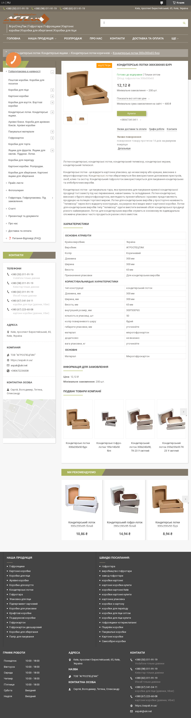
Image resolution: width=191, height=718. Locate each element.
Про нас (96, 38)
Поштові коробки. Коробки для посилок (26, 82)
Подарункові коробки (22, 617)
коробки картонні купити (117, 594)
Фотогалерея (16, 190)
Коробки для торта (19, 144)
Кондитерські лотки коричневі (90, 53)
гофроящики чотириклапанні (119, 622)
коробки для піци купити (116, 617)
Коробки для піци (18, 89)
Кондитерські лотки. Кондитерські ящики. (41, 53)
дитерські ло (101, 175)
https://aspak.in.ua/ (22, 360)
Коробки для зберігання (23, 631)
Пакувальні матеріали (21, 131)
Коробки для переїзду (21, 160)
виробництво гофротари (117, 571)
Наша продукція (40, 38)
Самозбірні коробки (114, 641)
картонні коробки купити (117, 585)
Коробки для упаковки (22, 608)
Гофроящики (17, 566)
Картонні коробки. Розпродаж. (25, 166)
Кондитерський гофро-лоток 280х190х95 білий (124, 524)
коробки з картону (113, 603)
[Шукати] (184, 23)
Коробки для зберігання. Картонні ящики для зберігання (28, 174)
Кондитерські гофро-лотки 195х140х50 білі (109, 447)
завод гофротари (112, 575)
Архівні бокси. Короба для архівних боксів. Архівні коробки (29, 123)
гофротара (108, 566)
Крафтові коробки (20, 613)
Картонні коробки (18, 96)
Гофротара (16, 594)
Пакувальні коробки (114, 631)
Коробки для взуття (21, 585)
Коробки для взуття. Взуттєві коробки (25, 104)
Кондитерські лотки (21, 589)
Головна (13, 38)
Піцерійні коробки (112, 627)
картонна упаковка (113, 599)
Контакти (117, 38)
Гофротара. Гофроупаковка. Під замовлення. (27, 199)
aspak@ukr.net (19, 365)
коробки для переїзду (115, 608)
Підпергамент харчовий (23, 603)
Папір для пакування (21, 636)
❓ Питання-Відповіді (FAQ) (24, 238)
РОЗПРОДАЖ (73, 38)
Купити (131, 113)
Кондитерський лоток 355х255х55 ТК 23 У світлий (171, 447)
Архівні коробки (19, 580)
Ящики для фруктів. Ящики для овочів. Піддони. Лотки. (26, 152)
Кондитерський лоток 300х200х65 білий (81, 524)
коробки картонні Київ (115, 589)
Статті (12, 208)
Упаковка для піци (20, 599)
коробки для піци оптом (116, 613)
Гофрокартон (16, 137)
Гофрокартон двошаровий (25, 627)
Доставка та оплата (148, 38)
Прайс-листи (15, 182)
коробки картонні (112, 580)
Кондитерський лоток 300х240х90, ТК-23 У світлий (140, 447)
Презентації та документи (23, 216)
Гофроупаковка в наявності (24, 71)
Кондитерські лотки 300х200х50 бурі (168, 524)
